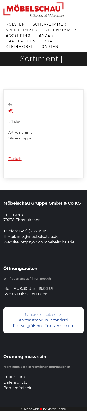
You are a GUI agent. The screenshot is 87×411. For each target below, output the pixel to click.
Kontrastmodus (33, 320)
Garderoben (21, 41)
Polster (15, 24)
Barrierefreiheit (17, 388)
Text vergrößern (27, 326)
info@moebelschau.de (37, 236)
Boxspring (18, 35)
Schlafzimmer (49, 24)
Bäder (46, 35)
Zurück (15, 159)
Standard (59, 320)
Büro (50, 41)
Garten (50, 46)
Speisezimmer (22, 30)
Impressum (14, 377)
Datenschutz (15, 382)
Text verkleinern (59, 326)
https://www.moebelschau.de (47, 242)
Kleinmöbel (19, 46)
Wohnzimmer (60, 30)
